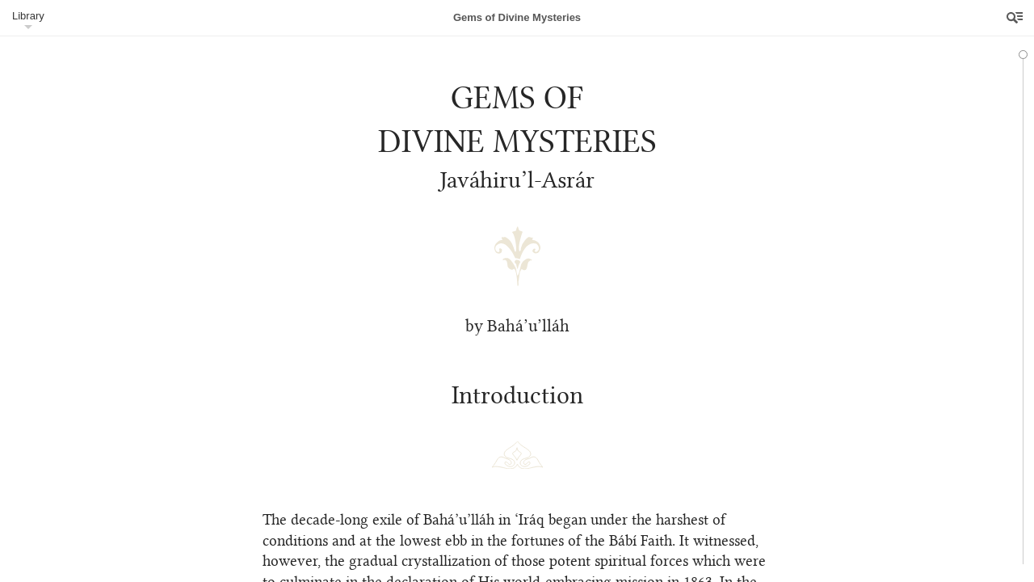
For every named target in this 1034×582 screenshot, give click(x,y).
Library (28, 16)
